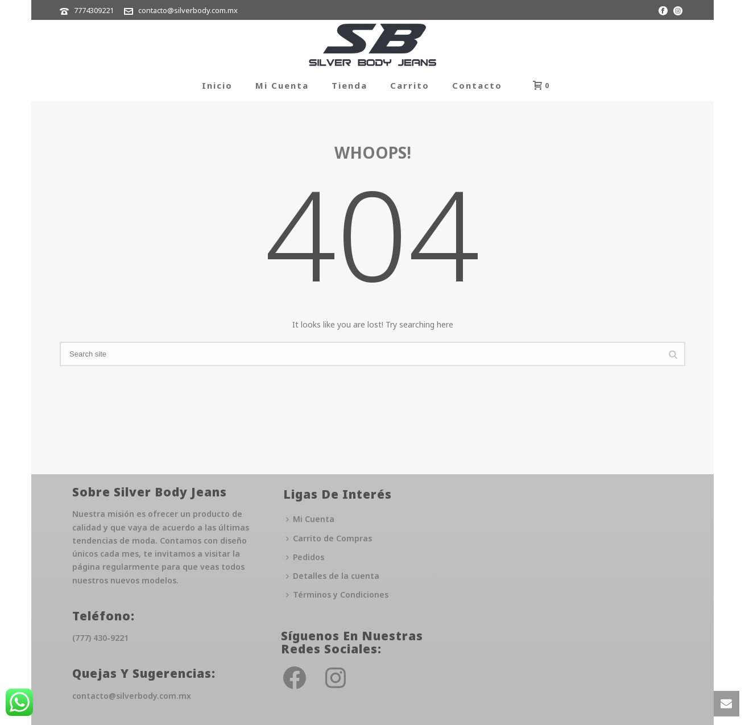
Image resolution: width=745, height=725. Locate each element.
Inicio (217, 85)
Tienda (349, 85)
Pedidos (305, 557)
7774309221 (94, 10)
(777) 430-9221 (100, 637)
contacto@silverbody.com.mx (188, 10)
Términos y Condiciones (337, 594)
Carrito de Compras (329, 538)
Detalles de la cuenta (332, 575)
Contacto (477, 85)
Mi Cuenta (282, 85)
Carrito (409, 85)
